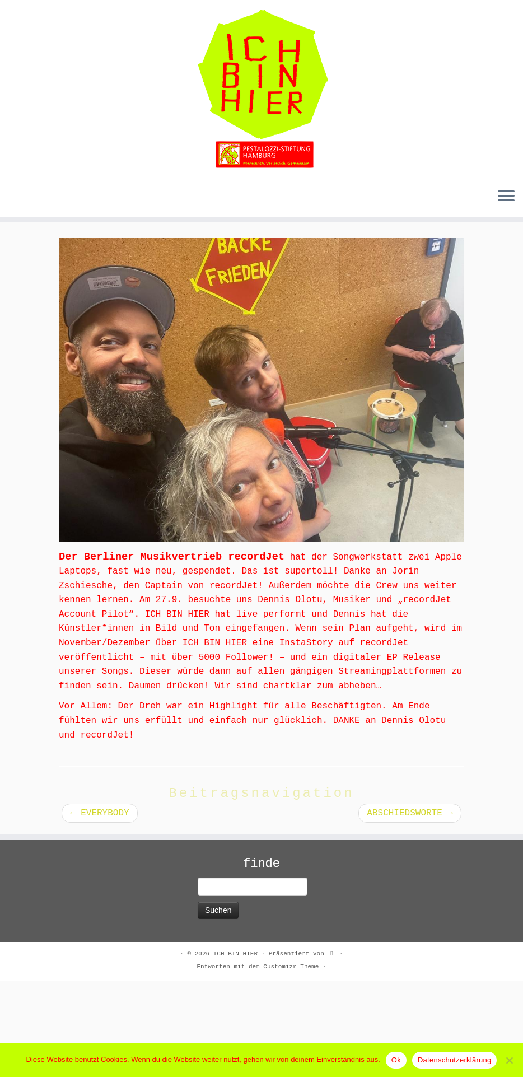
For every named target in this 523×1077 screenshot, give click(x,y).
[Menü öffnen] (506, 196)
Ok (396, 1060)
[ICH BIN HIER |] (261, 90)
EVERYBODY (99, 910)
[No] (509, 1060)
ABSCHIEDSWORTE (410, 910)
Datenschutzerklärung (454, 1060)
